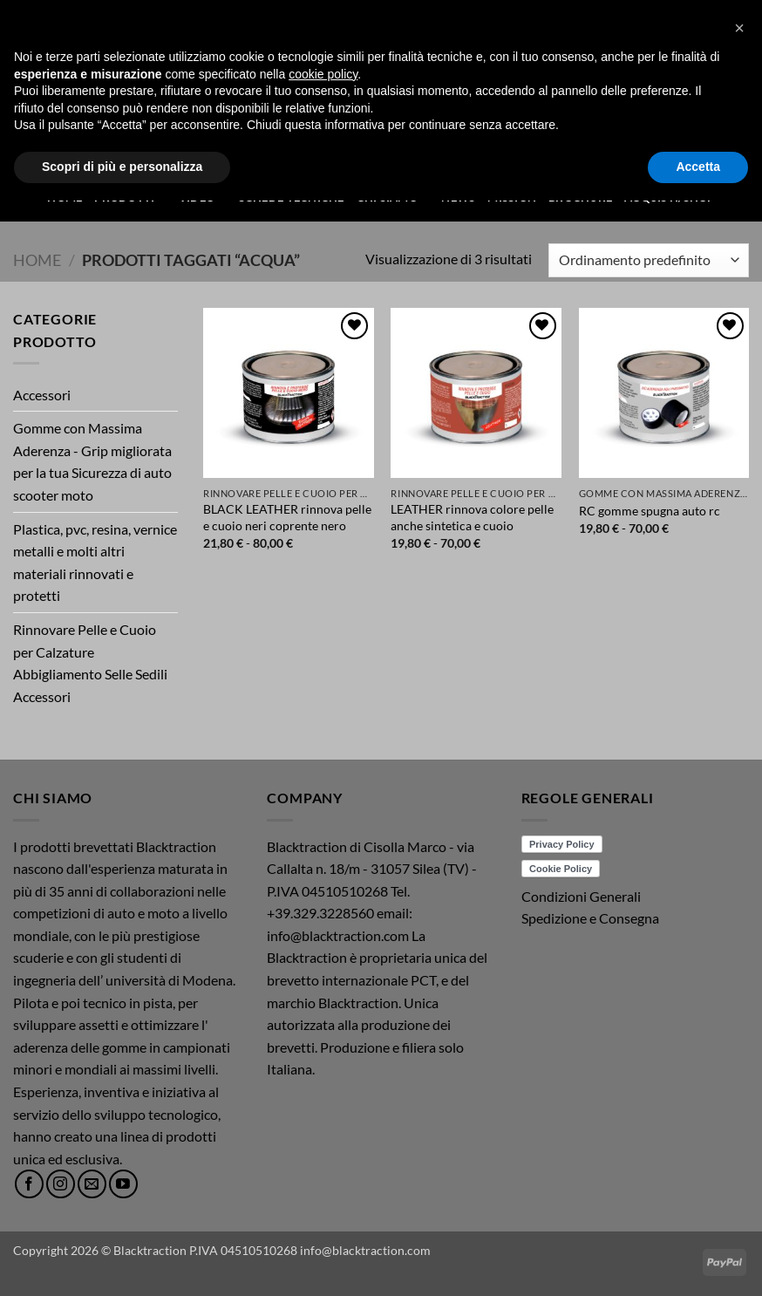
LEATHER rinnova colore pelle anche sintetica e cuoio (472, 517)
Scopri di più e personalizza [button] (122, 1262)
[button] (720, 55)
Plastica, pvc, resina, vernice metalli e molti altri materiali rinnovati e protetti (95, 562)
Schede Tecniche (291, 197)
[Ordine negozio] (648, 260)
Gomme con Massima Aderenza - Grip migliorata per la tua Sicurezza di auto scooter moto (92, 461)
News (458, 197)
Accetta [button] (698, 1262)
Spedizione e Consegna (590, 918)
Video (203, 196)
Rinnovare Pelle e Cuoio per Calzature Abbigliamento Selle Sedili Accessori (90, 663)
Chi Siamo (393, 196)
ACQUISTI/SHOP (669, 197)
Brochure (580, 197)
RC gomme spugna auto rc (649, 510)
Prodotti (130, 196)
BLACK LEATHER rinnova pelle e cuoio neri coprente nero (287, 517)
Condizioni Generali (581, 896)
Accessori (42, 394)
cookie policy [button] (323, 1170)
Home (64, 197)
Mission (511, 197)
